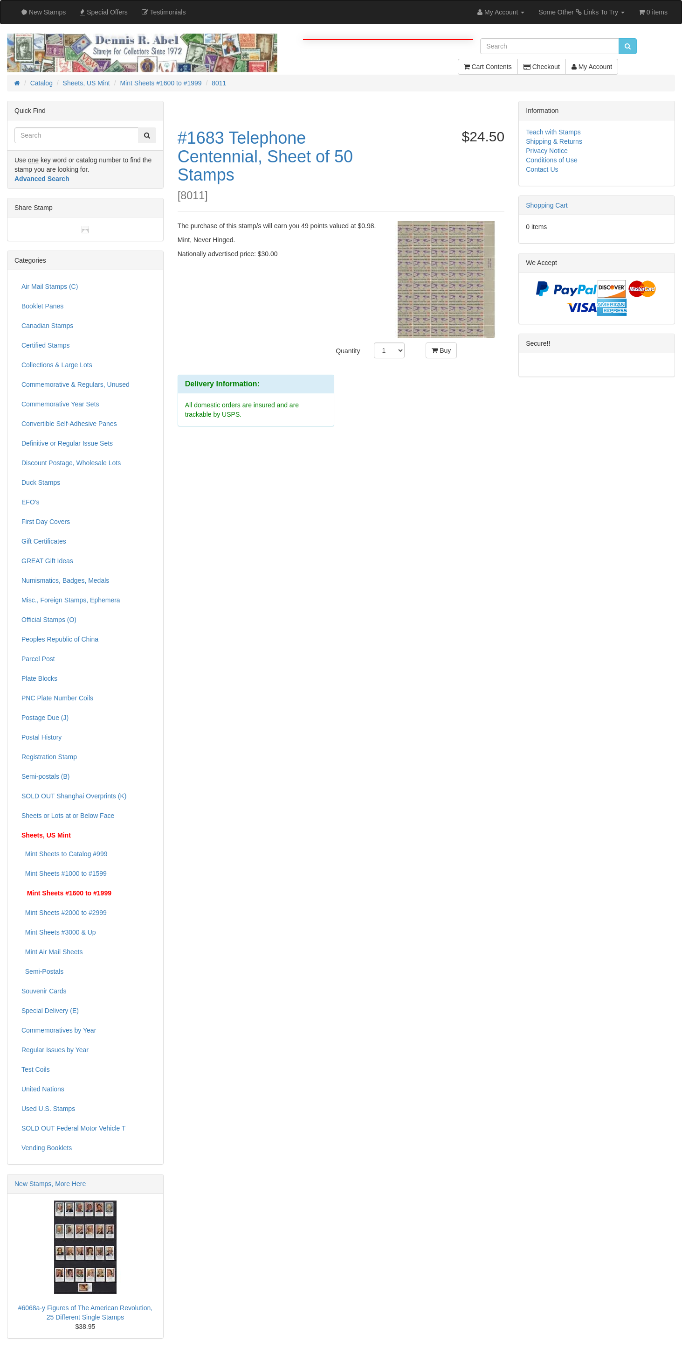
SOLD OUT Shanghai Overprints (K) (73, 796)
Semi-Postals (42, 971)
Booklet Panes (42, 306)
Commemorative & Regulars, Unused (75, 384)
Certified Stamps (45, 345)
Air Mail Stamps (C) (49, 286)
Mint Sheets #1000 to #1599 (64, 873)
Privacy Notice (546, 150)
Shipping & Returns (554, 141)
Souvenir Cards (44, 991)
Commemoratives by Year (58, 1030)
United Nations (42, 1089)
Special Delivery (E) (50, 1010)
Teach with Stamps (553, 132)
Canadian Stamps (47, 325)
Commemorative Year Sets (60, 404)
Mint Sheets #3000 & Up (58, 932)
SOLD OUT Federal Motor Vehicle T (73, 1128)
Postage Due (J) (45, 717)
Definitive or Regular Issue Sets (67, 443)
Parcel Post (38, 659)
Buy (441, 350)
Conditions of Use (552, 160)
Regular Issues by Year (55, 1050)
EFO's (30, 502)
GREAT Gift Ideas (47, 561)
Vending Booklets (46, 1148)
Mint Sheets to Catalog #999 (64, 854)
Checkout (542, 66)
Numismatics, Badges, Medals (65, 580)
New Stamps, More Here (50, 1183)
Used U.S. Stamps (48, 1108)
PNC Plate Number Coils (57, 698)
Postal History (41, 737)
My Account (592, 66)
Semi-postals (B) (45, 776)
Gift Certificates (43, 541)
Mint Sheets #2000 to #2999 (64, 912)
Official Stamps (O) (48, 619)
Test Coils (35, 1069)
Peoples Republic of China (59, 639)
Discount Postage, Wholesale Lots (71, 463)
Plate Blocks (39, 678)
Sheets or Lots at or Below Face (67, 815)
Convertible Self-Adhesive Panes (69, 423)
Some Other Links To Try (581, 12)
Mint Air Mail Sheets (52, 952)
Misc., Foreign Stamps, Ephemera (70, 600)
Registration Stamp (49, 757)
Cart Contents (488, 66)
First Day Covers (45, 521)
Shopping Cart (547, 205)
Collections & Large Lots (56, 365)
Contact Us (542, 169)
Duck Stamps (40, 482)
